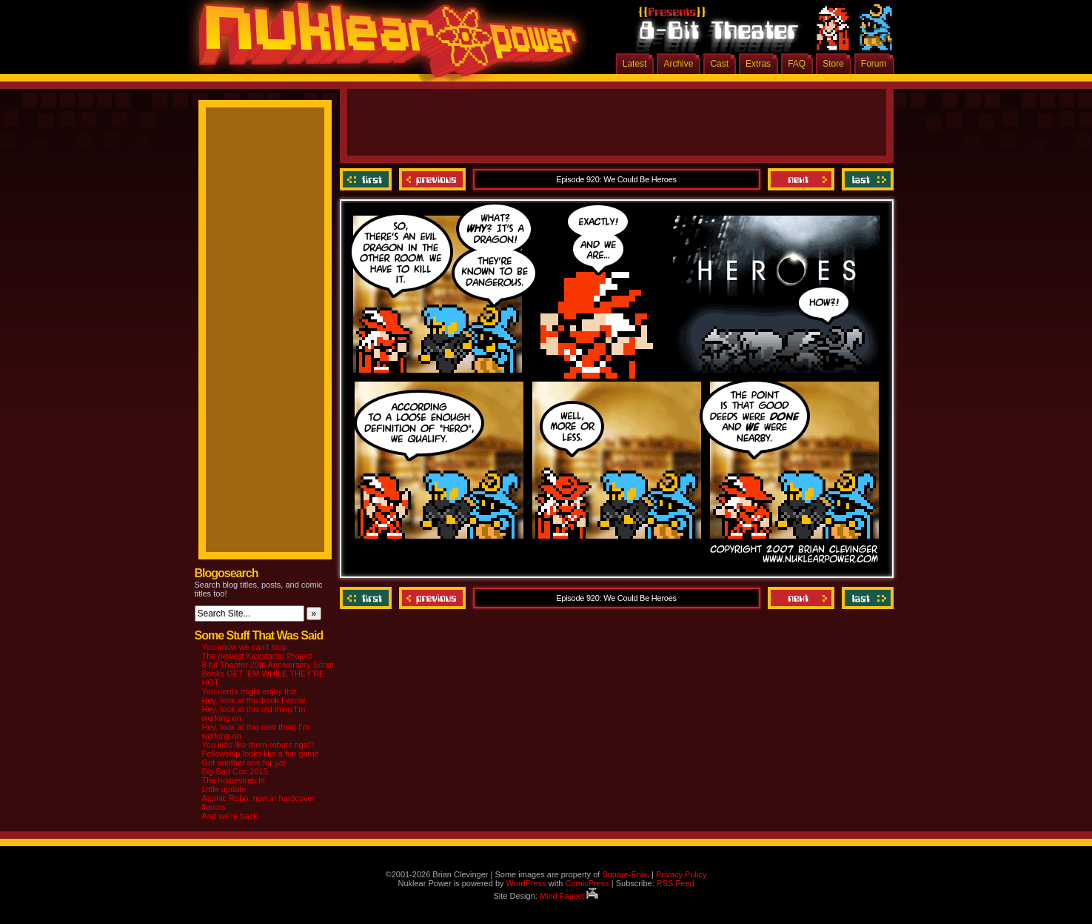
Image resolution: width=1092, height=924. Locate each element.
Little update (224, 789)
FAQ (796, 64)
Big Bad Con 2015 (235, 771)
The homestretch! (234, 780)
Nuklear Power (383, 44)
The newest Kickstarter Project (257, 655)
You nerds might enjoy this (250, 691)
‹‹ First (367, 179)
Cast (719, 64)
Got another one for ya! (244, 762)
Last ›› (866, 179)
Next (801, 179)
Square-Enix (624, 874)
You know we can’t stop (244, 646)
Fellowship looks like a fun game (260, 753)
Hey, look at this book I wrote (254, 700)
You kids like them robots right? (258, 744)
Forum (874, 64)
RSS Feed (675, 883)
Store (833, 64)
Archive (678, 64)
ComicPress (587, 883)
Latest (635, 64)
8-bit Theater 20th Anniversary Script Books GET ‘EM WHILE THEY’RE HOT (268, 673)
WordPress (526, 883)
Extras (758, 64)
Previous (432, 179)
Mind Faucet (569, 895)
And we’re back (230, 815)
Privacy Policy (681, 874)
